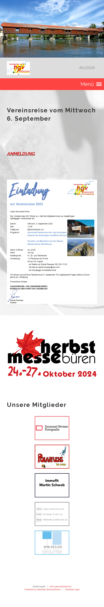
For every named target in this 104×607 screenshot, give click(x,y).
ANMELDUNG (21, 153)
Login (86, 68)
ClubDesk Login (72, 589)
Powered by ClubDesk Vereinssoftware (43, 589)
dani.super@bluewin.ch (61, 586)
